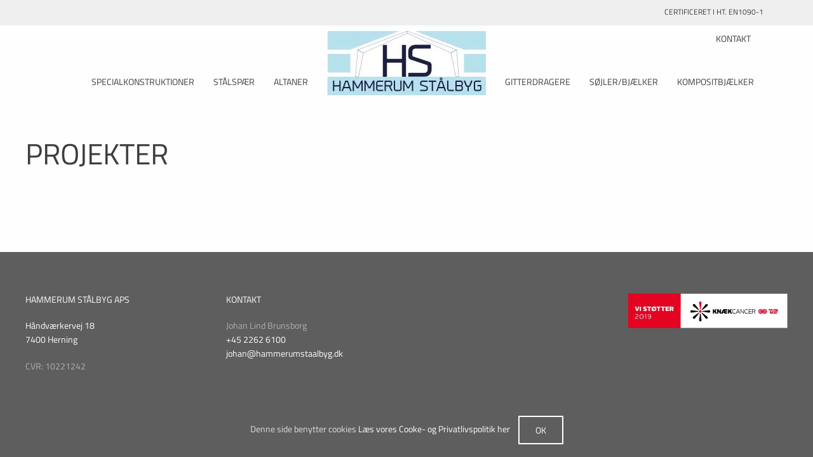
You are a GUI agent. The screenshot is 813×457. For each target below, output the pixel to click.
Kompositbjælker (715, 81)
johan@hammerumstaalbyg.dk (284, 353)
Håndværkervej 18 (60, 325)
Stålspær (234, 81)
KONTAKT (733, 38)
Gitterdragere (537, 81)
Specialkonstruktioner (142, 81)
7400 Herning (51, 339)
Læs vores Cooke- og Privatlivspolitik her (434, 428)
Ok (540, 430)
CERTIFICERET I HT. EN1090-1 (726, 12)
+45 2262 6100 (256, 339)
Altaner (291, 81)
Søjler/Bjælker (623, 81)
